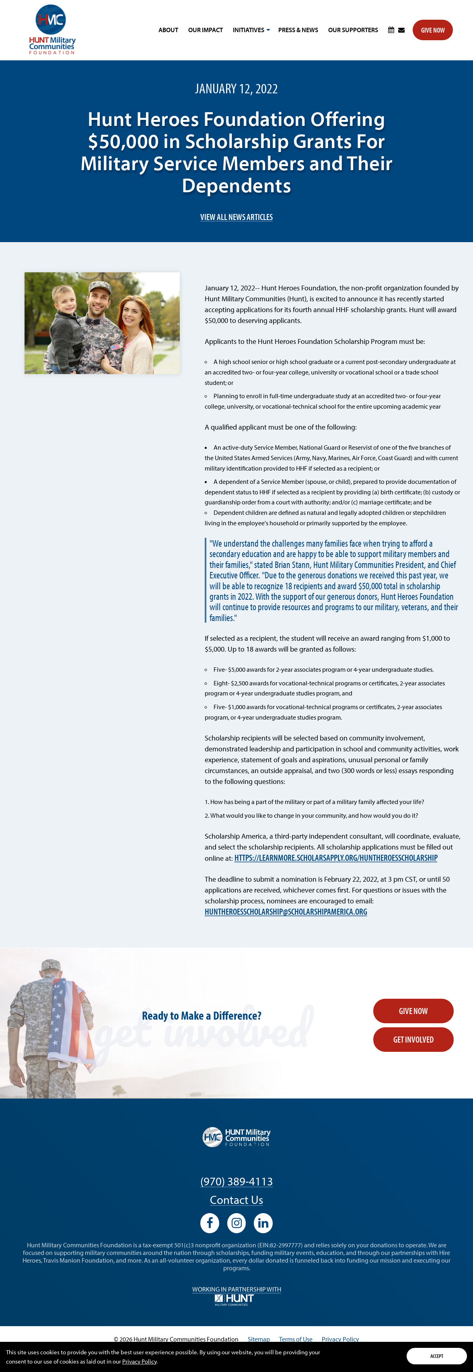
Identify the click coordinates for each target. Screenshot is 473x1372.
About (168, 30)
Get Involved (413, 1039)
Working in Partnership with (236, 1295)
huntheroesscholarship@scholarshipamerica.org (286, 911)
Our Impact (205, 30)
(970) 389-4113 (236, 1181)
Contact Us (236, 1199)
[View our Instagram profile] (236, 1223)
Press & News (298, 30)
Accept (436, 1356)
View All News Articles (236, 216)
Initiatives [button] (250, 32)
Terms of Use (296, 1339)
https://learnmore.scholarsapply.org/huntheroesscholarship (336, 857)
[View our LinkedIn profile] (263, 1223)
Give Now (433, 30)
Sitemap (259, 1339)
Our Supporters (353, 30)
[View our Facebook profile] (209, 1223)
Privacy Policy (139, 1361)
